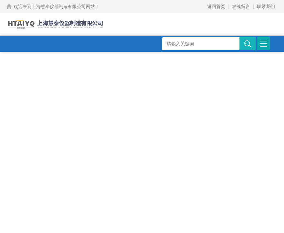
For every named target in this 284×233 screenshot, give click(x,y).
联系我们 (266, 6)
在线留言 (241, 6)
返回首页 (216, 6)
